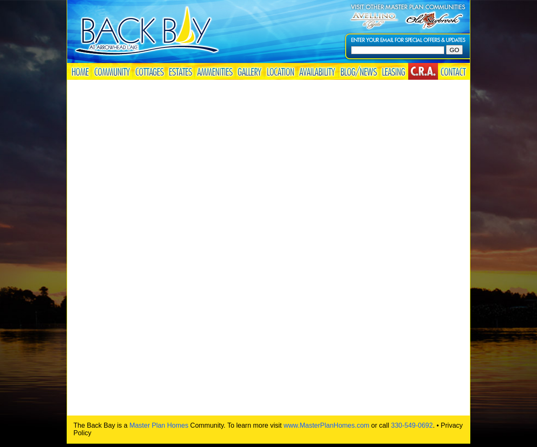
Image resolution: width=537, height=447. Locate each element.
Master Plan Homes (158, 425)
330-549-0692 (412, 425)
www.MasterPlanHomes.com (327, 425)
